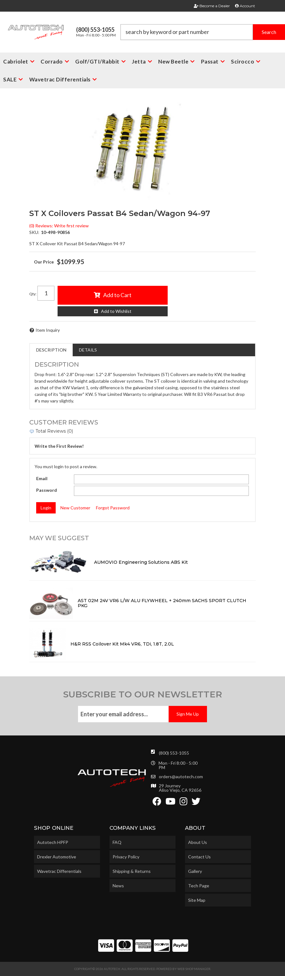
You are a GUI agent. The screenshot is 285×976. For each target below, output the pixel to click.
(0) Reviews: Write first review (59, 225)
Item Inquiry (48, 330)
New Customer (75, 507)
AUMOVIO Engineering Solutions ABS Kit (141, 562)
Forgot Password (113, 507)
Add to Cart (117, 294)
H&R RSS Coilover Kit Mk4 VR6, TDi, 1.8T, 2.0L (122, 644)
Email (42, 478)
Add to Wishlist (116, 311)
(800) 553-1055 (174, 753)
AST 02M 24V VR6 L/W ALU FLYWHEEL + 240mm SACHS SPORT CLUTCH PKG (162, 603)
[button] (202, 32)
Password (46, 490)
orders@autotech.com (181, 776)
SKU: (34, 232)
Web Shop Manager (193, 969)
